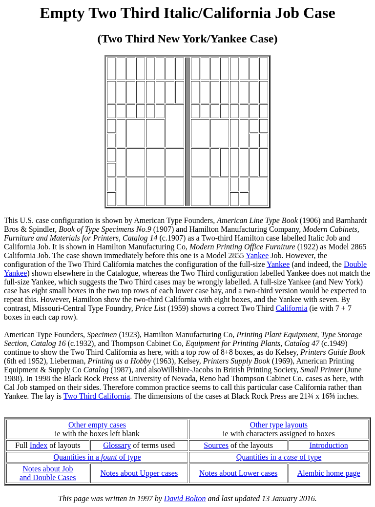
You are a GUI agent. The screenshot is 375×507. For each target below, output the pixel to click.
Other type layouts (279, 425)
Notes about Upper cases (139, 473)
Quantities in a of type (97, 457)
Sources (216, 445)
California (292, 308)
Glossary (117, 445)
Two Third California (96, 396)
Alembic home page (328, 473)
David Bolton (185, 498)
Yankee (257, 255)
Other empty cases (97, 425)
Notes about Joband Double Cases (48, 473)
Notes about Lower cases (238, 473)
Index (38, 445)
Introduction (329, 445)
